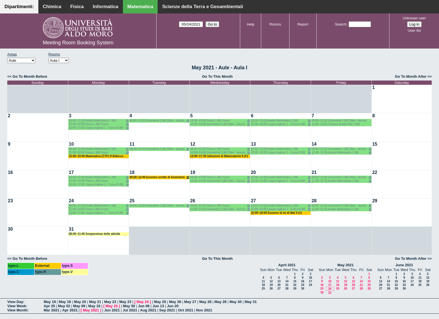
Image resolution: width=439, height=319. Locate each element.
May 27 (190, 302)
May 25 (160, 302)
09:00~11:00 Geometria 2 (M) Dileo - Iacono (339, 120)
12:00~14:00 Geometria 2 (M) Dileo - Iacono (220, 124)
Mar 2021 (51, 310)
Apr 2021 (70, 310)
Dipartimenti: (19, 6)
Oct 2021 (185, 310)
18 (132, 172)
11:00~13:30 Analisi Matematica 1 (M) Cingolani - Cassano (342, 153)
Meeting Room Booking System (78, 42)
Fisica (77, 6)
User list (414, 30)
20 (253, 172)
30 (10, 229)
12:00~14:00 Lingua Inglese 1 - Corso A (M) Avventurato (281, 124)
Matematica (140, 6)
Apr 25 (49, 306)
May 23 (125, 302)
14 (314, 144)
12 (192, 144)
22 (374, 172)
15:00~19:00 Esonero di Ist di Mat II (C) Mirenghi (276, 213)
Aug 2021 (148, 310)
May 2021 (345, 265)
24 (71, 200)
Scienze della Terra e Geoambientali (202, 6)
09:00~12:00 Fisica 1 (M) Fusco (220, 121)
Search (340, 24)
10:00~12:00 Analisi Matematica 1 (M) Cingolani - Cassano (281, 121)
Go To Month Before (30, 76)
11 (132, 144)
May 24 (143, 302)
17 (71, 172)
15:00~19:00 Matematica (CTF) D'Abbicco (96, 156)
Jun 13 (158, 306)
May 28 (205, 302)
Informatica (105, 6)
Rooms (275, 24)
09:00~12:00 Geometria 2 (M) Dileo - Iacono (160, 121)
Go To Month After (411, 76)
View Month (17, 310)
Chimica (52, 6)
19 (192, 172)
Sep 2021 (167, 310)
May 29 (220, 302)
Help (250, 24)
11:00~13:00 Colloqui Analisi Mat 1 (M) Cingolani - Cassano (336, 124)
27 (253, 200)
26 (192, 200)
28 (314, 200)
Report (302, 24)
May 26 (175, 302)
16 (10, 172)
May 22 (110, 302)
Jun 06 (144, 306)
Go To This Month (217, 76)
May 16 (94, 306)
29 (374, 200)
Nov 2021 (204, 310)
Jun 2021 (112, 310)
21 (314, 172)
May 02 (64, 306)
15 (374, 144)
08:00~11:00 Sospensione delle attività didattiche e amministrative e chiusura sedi (97, 234)
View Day (15, 302)
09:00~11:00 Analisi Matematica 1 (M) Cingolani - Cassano (99, 121)
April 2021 (287, 265)
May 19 (65, 302)
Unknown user (414, 18)
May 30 (236, 302)
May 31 (251, 302)
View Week (16, 306)
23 (10, 200)
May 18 (50, 302)
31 (71, 229)
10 (71, 144)
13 (253, 144)
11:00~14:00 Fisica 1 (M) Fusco (99, 124)
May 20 (80, 302)
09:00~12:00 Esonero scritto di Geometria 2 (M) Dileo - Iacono (160, 177)
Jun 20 (173, 306)
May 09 (79, 306)
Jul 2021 (130, 310)
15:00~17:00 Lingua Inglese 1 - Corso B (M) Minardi (99, 128)
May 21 (95, 302)
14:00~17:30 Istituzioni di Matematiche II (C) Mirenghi (219, 156)
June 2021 (404, 265)
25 (132, 200)
